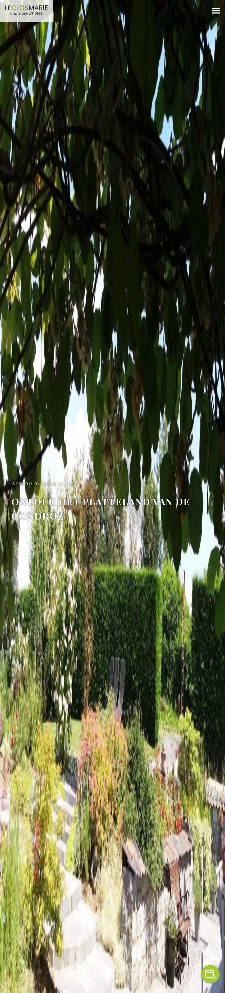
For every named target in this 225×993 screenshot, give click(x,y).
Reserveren (210, 974)
